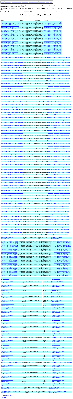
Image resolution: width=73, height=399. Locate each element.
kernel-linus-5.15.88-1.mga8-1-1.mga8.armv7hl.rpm (58, 381)
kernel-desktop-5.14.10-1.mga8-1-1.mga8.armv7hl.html (12, 86)
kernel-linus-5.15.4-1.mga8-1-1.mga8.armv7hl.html (11, 337)
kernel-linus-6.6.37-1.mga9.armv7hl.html (9, 264)
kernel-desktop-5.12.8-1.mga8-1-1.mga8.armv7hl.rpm (58, 73)
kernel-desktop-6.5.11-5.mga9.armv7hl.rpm (52, 52)
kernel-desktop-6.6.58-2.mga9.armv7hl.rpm (52, 38)
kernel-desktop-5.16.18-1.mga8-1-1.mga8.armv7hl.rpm (59, 182)
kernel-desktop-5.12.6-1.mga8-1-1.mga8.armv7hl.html (11, 70)
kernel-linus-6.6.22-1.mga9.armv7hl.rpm (62, 267)
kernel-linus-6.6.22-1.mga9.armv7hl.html (9, 267)
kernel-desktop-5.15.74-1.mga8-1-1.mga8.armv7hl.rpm (59, 161)
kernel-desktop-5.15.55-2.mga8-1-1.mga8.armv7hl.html (12, 148)
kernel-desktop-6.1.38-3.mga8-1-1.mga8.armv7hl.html (11, 227)
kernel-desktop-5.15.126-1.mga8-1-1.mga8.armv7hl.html (12, 112)
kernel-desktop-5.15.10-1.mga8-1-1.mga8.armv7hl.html (12, 93)
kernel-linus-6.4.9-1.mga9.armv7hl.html (9, 275)
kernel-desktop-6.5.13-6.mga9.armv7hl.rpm (52, 50)
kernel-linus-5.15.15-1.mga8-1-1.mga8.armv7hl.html (7, 308)
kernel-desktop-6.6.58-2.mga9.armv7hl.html (9, 38)
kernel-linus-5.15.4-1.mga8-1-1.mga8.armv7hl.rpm (62, 337)
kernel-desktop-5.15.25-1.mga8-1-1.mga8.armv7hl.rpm (59, 125)
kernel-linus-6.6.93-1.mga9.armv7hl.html (9, 249)
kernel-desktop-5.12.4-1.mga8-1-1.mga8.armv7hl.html (11, 67)
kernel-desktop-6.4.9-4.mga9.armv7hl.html (9, 54)
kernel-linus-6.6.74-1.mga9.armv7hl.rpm (62, 254)
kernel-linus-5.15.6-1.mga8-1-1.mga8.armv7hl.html (11, 362)
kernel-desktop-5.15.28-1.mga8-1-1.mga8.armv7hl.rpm (59, 127)
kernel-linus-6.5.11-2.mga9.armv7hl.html (9, 272)
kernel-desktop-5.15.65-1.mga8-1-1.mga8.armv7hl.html (12, 159)
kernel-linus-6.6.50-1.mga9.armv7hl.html (9, 261)
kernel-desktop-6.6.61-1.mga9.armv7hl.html (9, 37)
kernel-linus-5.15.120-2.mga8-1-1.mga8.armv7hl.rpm (57, 297)
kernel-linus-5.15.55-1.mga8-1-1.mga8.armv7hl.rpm (58, 356)
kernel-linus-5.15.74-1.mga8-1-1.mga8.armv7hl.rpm (58, 369)
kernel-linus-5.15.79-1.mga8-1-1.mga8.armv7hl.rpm (58, 373)
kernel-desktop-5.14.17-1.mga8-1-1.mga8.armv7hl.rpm (59, 91)
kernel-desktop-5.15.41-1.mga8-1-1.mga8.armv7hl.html (12, 138)
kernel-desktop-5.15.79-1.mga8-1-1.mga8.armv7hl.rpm (59, 164)
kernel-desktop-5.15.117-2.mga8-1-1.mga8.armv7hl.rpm (59, 104)
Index (2, 2)
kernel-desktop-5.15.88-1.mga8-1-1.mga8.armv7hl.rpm (59, 169)
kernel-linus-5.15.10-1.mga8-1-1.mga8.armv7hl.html (7, 278)
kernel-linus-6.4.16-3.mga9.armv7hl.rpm (62, 273)
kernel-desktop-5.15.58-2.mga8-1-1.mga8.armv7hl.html (12, 151)
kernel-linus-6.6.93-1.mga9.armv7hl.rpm (62, 249)
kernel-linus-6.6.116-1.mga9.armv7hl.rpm (62, 245)
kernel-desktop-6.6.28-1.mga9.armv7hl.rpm (52, 45)
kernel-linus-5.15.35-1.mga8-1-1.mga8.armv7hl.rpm (58, 334)
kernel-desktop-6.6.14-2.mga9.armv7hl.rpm (52, 49)
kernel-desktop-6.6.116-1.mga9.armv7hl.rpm (53, 24)
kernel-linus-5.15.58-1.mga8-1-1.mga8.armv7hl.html (7, 359)
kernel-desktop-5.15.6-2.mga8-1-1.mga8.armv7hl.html (11, 153)
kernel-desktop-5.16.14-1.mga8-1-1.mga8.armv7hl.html (12, 180)
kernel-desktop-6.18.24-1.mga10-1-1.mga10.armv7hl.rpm (57, 238)
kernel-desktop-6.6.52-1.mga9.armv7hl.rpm (52, 39)
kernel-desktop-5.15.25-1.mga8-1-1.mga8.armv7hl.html (12, 125)
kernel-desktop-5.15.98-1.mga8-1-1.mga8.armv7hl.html (12, 172)
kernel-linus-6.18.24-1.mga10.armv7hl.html (9, 241)
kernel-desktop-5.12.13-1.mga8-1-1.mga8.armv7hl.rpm (59, 62)
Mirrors (47, 2)
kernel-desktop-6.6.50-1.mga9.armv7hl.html (9, 41)
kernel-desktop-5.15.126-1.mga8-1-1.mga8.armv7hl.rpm (59, 112)
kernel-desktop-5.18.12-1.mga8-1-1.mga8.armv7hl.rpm (59, 193)
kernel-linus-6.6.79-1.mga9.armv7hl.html (9, 253)
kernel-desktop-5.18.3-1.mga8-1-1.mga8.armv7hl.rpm (58, 198)
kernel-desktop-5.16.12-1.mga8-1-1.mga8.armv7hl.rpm (59, 177)
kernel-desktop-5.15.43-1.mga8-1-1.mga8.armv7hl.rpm (59, 140)
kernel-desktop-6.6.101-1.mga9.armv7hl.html (10, 27)
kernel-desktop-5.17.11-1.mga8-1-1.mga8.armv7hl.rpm (59, 185)
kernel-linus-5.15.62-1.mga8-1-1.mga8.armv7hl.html (7, 366)
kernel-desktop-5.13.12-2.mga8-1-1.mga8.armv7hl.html (12, 75)
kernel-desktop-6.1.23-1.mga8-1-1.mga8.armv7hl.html (11, 219)
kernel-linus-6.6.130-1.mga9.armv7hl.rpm (62, 242)
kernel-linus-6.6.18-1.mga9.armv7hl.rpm (62, 268)
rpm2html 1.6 (9, 395)
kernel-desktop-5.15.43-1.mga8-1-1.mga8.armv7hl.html (12, 140)
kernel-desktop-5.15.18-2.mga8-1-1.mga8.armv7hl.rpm (59, 120)
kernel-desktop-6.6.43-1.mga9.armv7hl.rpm (52, 42)
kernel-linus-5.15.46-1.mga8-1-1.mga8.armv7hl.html (7, 348)
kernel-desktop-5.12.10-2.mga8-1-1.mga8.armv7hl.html (12, 57)
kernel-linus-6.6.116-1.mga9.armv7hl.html (9, 245)
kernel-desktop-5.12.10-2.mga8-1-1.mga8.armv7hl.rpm (59, 57)
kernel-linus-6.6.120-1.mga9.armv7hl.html (9, 243)
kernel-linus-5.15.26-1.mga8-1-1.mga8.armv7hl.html (7, 323)
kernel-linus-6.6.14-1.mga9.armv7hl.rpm (62, 269)
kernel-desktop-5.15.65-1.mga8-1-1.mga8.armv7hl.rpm (59, 159)
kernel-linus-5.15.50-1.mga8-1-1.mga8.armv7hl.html (7, 352)
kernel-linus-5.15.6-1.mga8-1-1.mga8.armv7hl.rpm (62, 362)
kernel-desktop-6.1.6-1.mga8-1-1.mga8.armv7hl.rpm (57, 234)
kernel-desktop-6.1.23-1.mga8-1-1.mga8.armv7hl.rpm (58, 219)
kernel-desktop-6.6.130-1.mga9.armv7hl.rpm (53, 21)
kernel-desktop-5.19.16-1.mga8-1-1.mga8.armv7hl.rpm (59, 203)
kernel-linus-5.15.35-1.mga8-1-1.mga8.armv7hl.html (7, 334)
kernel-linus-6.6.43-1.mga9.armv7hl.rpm (62, 263)
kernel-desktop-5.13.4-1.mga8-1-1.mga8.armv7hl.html (11, 80)
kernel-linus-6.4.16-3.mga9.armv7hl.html (9, 273)
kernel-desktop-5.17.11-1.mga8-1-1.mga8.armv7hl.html (12, 185)
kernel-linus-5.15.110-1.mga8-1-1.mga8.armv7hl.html (7, 290)
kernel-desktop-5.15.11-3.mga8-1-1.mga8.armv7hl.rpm (59, 99)
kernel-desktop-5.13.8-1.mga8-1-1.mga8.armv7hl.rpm (58, 83)
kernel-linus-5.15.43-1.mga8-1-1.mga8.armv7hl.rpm (58, 344)
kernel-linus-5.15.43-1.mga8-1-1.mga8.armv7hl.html (7, 344)
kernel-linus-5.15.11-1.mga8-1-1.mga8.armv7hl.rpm (58, 286)
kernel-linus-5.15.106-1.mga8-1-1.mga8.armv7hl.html (7, 282)
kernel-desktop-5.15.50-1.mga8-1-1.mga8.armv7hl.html (12, 146)
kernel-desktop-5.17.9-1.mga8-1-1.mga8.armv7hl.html (11, 190)
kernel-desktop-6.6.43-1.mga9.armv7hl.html (9, 42)
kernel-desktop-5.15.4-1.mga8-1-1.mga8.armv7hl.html (11, 135)
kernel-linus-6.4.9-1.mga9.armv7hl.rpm (62, 275)
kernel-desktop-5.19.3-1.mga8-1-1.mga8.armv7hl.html (11, 206)
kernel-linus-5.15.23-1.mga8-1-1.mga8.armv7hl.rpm (58, 319)
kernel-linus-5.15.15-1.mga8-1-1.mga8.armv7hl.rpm (58, 308)
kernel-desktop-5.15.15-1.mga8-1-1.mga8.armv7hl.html (12, 114)
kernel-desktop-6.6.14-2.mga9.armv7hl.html (9, 49)
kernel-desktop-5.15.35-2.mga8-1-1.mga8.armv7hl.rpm (59, 133)
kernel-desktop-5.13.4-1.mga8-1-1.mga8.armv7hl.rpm (58, 80)
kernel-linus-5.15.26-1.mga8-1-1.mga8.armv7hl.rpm (58, 323)
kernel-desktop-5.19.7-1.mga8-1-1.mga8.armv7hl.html (11, 208)
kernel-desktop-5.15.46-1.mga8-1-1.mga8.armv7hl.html (12, 143)
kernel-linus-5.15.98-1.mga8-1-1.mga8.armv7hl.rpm (58, 384)
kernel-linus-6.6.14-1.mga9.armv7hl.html (9, 269)
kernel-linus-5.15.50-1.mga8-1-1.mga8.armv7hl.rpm (58, 352)
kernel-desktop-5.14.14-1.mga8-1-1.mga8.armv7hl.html (12, 88)
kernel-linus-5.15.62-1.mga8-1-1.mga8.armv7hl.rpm (58, 366)
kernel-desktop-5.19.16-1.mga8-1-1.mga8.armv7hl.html (12, 203)
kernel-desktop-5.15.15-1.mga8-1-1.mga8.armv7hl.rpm (59, 114)
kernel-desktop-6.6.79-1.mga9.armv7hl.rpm (52, 32)
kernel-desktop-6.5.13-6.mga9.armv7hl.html (9, 50)
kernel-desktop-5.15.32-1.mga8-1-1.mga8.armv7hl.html (12, 130)
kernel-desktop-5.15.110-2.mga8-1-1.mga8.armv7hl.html (12, 101)
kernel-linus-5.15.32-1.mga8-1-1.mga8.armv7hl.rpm (58, 331)
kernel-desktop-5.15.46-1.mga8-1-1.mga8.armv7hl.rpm (59, 143)
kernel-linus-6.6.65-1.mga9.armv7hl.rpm (62, 256)
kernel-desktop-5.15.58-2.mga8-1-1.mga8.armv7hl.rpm (59, 151)
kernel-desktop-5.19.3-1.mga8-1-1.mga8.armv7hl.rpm (58, 206)
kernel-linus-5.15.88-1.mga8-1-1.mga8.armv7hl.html (7, 381)
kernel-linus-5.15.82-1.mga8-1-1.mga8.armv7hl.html (7, 377)
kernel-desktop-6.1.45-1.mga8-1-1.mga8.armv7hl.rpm (58, 232)
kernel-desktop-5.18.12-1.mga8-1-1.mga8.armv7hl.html (12, 193)
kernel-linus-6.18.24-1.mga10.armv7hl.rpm (62, 241)
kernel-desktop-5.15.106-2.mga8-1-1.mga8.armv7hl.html (12, 96)
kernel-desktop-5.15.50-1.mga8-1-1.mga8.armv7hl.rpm (59, 146)
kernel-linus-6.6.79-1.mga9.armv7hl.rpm (62, 253)
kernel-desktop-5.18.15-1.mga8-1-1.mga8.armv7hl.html (12, 195)
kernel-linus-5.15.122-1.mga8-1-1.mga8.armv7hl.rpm (57, 301)
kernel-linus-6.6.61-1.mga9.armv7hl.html (9, 257)
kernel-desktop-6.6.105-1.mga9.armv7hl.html (10, 26)
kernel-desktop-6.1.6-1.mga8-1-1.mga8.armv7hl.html (11, 234)
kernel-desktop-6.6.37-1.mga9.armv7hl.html (9, 43)
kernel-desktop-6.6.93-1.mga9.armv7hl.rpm (52, 28)
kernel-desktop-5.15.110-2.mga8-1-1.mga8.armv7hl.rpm (59, 101)
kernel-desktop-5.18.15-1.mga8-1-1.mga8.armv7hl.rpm (59, 195)
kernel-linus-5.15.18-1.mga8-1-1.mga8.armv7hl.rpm (58, 316)
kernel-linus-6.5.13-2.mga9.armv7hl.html (9, 271)
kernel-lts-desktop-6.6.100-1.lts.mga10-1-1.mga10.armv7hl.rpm (57, 388)
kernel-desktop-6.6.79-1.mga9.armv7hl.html (9, 32)
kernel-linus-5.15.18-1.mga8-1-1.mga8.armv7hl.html (7, 316)
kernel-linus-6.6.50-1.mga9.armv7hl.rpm (62, 261)
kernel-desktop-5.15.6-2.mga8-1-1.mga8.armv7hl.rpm (58, 153)
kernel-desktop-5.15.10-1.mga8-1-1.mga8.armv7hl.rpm (59, 93)
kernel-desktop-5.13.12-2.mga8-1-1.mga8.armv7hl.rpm (59, 75)
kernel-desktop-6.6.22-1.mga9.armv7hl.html (9, 46)
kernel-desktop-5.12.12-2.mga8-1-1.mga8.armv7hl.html (12, 60)
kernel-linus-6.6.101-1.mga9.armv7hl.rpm (62, 248)
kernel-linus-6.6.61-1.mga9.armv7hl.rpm (62, 257)
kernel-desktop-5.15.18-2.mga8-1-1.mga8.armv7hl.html (12, 120)
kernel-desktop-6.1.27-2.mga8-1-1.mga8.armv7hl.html (11, 221)
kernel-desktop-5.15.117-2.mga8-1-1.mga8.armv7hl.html (12, 104)
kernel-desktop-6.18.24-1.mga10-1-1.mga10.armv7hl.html (8, 238)
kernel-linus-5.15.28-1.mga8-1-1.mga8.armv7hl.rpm (58, 327)
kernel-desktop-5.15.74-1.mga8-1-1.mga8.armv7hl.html (12, 161)
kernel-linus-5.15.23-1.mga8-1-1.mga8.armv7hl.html (7, 319)
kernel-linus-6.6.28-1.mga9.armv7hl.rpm (62, 265)
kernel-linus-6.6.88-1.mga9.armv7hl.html (9, 250)
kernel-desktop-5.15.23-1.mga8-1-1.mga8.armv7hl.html (12, 122)
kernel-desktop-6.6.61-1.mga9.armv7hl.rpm (52, 37)
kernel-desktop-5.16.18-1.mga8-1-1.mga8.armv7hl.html (12, 182)
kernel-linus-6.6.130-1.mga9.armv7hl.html (9, 242)
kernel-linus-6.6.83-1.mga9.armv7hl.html (9, 252)
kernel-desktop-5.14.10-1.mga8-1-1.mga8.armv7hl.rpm (59, 86)
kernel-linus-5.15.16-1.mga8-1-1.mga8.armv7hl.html (7, 312)
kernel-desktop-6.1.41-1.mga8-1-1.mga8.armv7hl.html (11, 229)
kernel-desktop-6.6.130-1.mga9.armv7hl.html (10, 21)
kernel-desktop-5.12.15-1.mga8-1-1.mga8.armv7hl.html (12, 65)
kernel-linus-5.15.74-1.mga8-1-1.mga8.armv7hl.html (7, 369)
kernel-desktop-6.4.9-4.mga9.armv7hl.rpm (52, 54)
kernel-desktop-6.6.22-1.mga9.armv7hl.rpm (52, 46)
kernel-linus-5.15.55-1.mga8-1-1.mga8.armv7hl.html (7, 356)
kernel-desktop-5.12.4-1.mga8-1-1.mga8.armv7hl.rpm (58, 67)
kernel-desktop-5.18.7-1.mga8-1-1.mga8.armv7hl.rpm (58, 200)
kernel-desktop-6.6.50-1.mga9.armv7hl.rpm (52, 41)
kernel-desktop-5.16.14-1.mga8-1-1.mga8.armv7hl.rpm (59, 180)
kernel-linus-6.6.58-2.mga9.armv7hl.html (9, 258)
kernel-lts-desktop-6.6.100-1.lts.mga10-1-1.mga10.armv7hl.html (9, 388)
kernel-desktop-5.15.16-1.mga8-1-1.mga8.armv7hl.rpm (59, 117)
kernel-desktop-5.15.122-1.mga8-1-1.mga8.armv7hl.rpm (59, 109)
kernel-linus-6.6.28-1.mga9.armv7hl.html (9, 265)
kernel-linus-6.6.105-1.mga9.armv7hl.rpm (62, 246)
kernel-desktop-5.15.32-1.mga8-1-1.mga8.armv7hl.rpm (59, 130)
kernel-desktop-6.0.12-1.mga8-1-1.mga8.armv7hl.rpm (58, 211)
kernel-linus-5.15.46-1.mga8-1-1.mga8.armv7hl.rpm (58, 348)
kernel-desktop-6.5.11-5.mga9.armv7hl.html (9, 52)
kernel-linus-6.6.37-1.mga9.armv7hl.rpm (62, 264)
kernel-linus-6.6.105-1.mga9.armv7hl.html (9, 246)
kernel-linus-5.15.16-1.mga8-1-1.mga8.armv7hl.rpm (58, 312)
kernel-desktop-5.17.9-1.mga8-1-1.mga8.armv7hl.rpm (58, 190)
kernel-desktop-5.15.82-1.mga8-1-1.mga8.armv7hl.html (12, 167)
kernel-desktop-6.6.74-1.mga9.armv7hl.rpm (52, 34)
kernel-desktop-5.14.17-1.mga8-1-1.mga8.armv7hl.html (12, 91)
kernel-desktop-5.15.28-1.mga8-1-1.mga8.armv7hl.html (12, 127)
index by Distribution (16, 2)
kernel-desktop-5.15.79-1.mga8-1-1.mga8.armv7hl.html (12, 164)
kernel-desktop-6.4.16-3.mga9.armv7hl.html (9, 53)
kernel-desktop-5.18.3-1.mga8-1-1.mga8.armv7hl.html (11, 198)
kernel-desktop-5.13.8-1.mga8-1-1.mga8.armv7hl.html (11, 83)
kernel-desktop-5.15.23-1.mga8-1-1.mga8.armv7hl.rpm (59, 122)
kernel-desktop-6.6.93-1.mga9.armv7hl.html (9, 28)
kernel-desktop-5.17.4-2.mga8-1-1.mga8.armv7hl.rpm (58, 187)
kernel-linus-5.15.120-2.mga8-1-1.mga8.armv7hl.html (7, 297)
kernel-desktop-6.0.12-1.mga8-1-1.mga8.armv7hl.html (11, 211)
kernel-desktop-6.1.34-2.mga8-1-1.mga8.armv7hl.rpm (58, 224)
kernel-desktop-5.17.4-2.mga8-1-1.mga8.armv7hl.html (11, 187)
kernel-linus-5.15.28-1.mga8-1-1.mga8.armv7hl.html (7, 327)
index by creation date (33, 2)
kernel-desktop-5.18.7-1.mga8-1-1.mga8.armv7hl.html (11, 200)
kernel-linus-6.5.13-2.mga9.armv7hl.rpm (62, 271)
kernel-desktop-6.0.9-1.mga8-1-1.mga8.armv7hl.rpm (57, 213)
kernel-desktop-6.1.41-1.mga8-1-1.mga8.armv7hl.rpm (58, 229)
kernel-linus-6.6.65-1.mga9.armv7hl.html (9, 256)
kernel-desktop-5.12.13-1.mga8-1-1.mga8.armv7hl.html (12, 62)
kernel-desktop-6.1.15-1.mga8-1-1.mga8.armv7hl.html (11, 216)
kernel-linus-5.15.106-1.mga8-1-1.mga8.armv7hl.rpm (57, 282)
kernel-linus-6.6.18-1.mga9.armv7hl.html (9, 268)
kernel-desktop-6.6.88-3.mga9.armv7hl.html (9, 30)
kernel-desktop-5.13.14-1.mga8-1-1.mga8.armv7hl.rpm (59, 78)
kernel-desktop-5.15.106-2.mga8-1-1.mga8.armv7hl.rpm (59, 96)
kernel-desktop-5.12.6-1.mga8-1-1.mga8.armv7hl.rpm (58, 70)
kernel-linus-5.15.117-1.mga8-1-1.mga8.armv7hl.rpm (57, 293)
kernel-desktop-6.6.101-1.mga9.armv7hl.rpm (53, 27)
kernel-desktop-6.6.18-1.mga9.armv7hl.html (9, 47)
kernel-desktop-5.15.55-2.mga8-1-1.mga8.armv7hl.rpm (59, 148)
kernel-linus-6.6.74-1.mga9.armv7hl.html (9, 254)
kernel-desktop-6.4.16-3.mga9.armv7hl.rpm (52, 53)
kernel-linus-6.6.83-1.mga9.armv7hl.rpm (62, 252)
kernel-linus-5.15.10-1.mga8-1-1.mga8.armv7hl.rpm (58, 278)
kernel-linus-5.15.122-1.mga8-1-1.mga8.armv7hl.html (7, 301)
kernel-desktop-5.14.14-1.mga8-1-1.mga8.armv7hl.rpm (59, 88)
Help (51, 2)
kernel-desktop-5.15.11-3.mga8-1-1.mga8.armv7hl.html (12, 99)
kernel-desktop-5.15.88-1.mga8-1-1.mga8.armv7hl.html (12, 169)
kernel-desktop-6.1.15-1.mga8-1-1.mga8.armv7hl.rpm (58, 216)
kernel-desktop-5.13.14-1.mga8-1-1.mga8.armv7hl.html (12, 78)
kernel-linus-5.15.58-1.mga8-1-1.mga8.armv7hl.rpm (58, 359)
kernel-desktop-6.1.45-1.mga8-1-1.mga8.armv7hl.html (11, 232)
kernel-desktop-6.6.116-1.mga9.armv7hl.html (10, 24)
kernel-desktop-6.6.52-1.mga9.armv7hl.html (9, 39)
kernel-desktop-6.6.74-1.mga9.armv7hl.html (9, 34)
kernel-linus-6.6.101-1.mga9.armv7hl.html (9, 248)
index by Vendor (25, 2)
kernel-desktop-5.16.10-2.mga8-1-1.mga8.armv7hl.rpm (59, 174)
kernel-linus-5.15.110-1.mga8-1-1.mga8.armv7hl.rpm (57, 290)
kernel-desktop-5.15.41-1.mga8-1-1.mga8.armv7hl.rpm (59, 138)
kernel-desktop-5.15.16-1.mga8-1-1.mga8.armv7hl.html (12, 117)
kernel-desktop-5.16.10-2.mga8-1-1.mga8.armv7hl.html (12, 174)
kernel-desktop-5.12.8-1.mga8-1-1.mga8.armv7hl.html (11, 73)
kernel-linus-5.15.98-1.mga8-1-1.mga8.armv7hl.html (7, 384)
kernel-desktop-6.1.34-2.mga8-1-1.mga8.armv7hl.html (11, 224)
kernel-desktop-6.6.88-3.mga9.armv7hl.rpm (52, 30)
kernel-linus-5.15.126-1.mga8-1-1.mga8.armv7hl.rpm (57, 305)
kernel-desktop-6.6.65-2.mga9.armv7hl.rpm (52, 35)
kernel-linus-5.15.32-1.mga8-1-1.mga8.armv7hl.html (7, 331)
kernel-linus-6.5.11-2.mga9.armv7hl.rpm (62, 272)
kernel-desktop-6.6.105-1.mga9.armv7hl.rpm (53, 26)
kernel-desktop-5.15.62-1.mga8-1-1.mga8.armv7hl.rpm (59, 156)
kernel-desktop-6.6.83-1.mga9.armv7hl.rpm (52, 31)
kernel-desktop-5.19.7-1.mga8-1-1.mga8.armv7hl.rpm (58, 208)
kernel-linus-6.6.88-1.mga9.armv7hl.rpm (62, 250)
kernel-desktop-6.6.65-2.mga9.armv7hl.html (9, 35)
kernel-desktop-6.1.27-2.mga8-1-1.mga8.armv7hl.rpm (58, 221)
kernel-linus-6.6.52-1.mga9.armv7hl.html (9, 260)
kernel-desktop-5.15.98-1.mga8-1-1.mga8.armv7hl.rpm (59, 172)
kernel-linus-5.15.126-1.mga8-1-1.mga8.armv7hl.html (7, 305)
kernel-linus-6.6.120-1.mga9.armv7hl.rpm (62, 243)
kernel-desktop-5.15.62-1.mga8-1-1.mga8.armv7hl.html (12, 156)
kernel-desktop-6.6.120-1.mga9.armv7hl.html (10, 23)
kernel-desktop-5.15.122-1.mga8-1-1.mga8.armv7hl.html (12, 109)
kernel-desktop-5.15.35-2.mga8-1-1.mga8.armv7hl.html (12, 133)
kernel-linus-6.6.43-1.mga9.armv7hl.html (9, 263)
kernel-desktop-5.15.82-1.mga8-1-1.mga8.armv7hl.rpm (59, 167)
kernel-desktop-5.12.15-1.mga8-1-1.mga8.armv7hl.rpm (59, 65)
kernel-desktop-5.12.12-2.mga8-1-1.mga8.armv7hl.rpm (59, 60)
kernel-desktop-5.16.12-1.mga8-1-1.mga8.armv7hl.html (12, 177)
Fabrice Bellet (3, 397)
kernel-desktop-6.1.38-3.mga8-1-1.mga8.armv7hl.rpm (58, 227)
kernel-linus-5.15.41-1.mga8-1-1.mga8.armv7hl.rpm (58, 341)
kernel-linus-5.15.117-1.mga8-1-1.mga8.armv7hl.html (7, 293)
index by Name (42, 2)
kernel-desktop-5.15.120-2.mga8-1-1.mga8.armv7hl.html (12, 106)
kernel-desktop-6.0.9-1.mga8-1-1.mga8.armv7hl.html (11, 213)
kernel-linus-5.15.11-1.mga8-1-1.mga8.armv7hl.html (7, 286)
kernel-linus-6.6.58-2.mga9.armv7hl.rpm (62, 258)
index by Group (8, 2)
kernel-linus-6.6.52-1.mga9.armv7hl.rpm (62, 260)
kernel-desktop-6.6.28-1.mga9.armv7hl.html (9, 45)
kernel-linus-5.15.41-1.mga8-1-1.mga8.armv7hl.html (7, 341)
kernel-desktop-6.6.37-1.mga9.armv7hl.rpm (52, 43)
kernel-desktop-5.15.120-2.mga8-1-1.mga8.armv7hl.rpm (59, 106)
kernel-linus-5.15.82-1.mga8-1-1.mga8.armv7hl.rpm (58, 377)
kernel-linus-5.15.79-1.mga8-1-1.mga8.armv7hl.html (7, 373)
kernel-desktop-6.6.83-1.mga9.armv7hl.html (9, 31)
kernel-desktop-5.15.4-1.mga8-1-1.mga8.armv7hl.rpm (58, 135)
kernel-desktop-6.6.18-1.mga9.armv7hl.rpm (52, 47)
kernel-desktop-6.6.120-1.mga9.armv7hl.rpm (53, 23)
